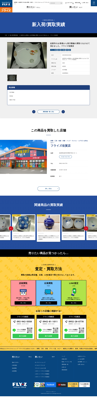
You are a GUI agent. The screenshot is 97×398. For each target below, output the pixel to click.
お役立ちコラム (81, 358)
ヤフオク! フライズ (40, 367)
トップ (63, 358)
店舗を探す (64, 360)
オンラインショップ (40, 364)
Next (86, 228)
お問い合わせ (84, 3)
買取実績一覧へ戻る (48, 111)
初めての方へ (15, 364)
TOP (6, 35)
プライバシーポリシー (51, 393)
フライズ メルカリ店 (40, 370)
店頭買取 (14, 370)
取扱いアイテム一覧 (67, 363)
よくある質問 (81, 360)
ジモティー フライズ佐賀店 (42, 378)
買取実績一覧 (65, 366)
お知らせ (64, 368)
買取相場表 (76, 3)
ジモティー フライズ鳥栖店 (42, 375)
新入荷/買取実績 (14, 35)
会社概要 (82, 363)
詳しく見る (48, 188)
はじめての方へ (69, 3)
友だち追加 (22, 337)
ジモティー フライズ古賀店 (42, 372)
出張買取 (14, 372)
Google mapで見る (65, 156)
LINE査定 (14, 367)
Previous (11, 228)
